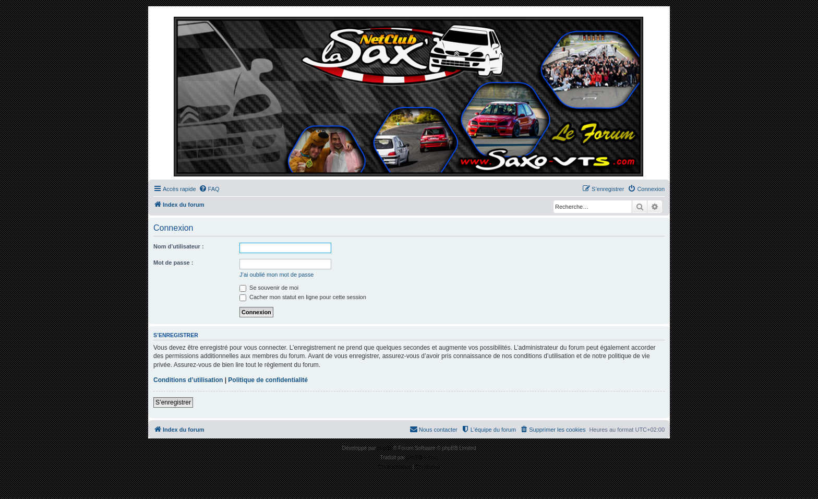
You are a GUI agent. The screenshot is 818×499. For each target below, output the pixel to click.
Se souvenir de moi (268, 287)
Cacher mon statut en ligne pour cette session (302, 297)
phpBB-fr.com (422, 457)
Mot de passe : (173, 262)
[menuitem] (209, 189)
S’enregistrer (173, 402)
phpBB (385, 448)
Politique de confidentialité (268, 380)
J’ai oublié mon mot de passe (276, 274)
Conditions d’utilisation (188, 380)
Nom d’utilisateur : (178, 246)
